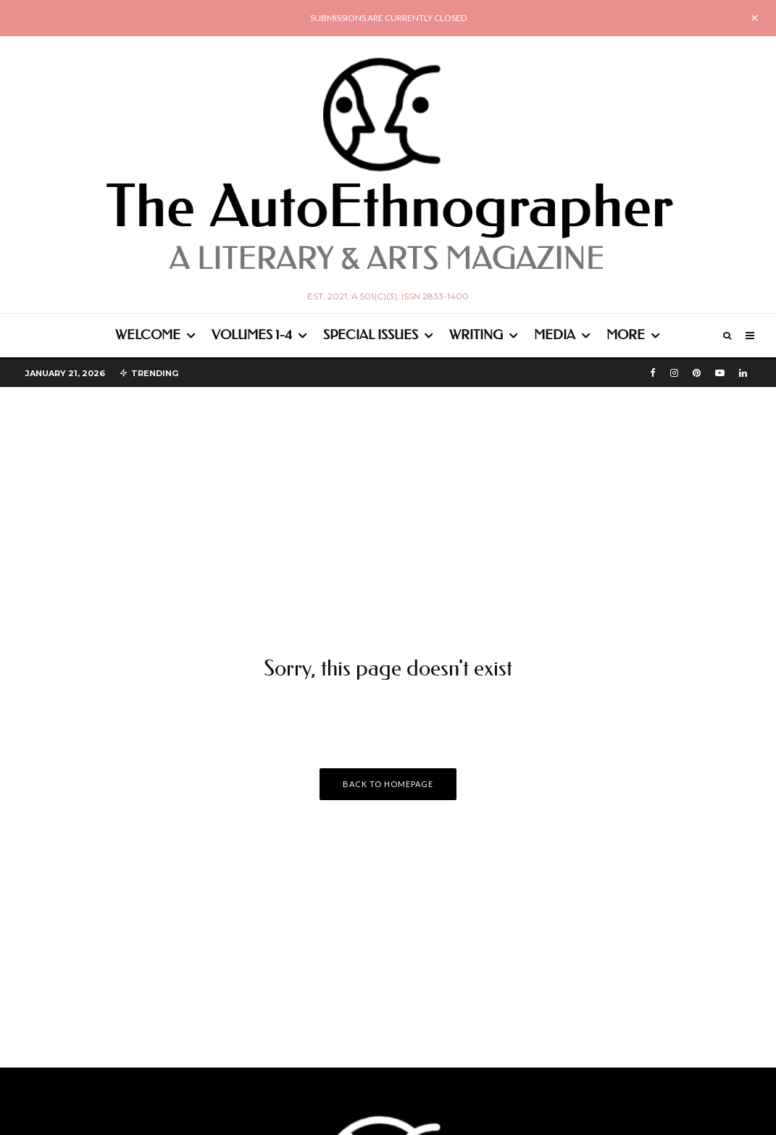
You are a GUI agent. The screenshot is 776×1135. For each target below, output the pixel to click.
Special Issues (370, 335)
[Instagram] (674, 373)
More (625, 335)
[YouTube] (720, 373)
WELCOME (147, 335)
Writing (476, 335)
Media (554, 335)
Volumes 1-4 (252, 335)
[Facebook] (653, 373)
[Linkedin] (743, 373)
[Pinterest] (696, 373)
